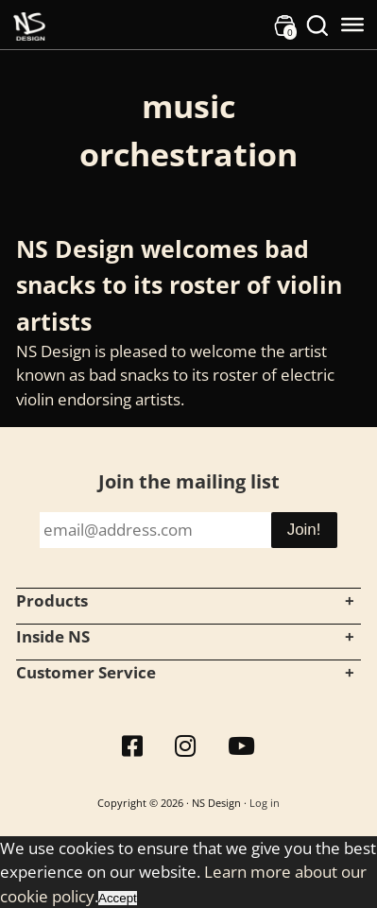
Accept (117, 898)
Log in (264, 803)
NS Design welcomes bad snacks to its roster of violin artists (179, 284)
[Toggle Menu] (352, 24)
